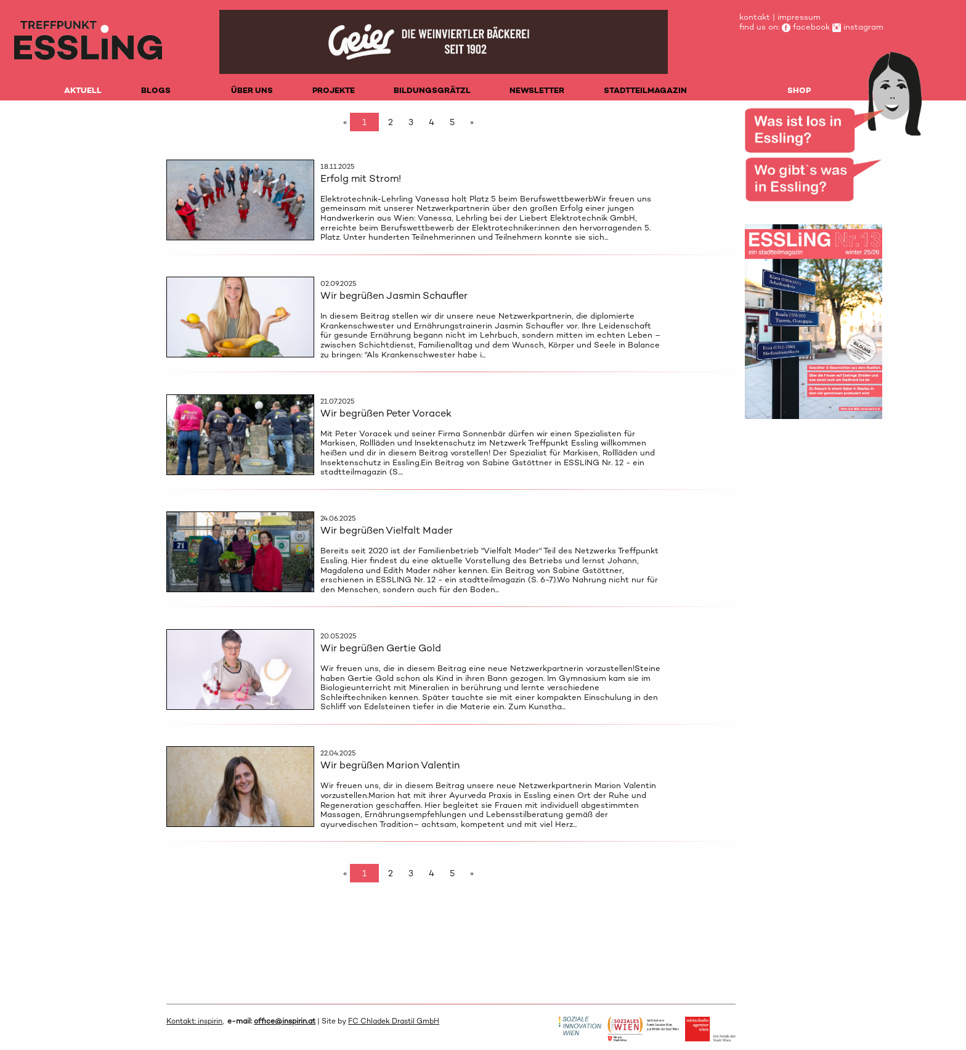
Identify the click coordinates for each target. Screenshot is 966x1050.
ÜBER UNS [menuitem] (252, 90)
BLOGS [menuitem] (156, 90)
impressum (799, 17)
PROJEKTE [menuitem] (333, 90)
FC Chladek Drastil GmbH (393, 1021)
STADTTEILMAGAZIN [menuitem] (645, 90)
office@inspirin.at (284, 1021)
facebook (806, 27)
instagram (857, 27)
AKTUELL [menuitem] (83, 90)
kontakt (754, 17)
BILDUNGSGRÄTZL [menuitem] (432, 90)
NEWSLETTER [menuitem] (536, 90)
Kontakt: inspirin (194, 1021)
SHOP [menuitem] (799, 90)
